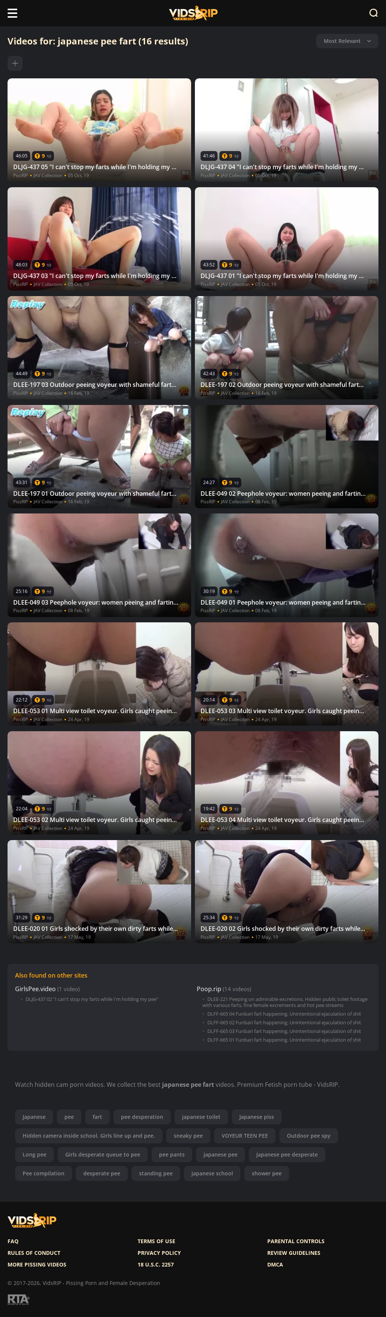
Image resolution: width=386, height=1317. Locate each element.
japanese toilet (201, 1116)
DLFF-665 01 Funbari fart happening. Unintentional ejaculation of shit (284, 1040)
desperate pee (101, 1173)
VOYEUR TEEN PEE (245, 1135)
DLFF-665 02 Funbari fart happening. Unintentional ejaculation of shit (284, 1022)
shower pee (267, 1173)
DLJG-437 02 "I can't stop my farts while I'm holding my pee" (92, 999)
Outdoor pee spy (309, 1135)
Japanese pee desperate (287, 1154)
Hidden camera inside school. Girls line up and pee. (89, 1135)
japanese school (212, 1173)
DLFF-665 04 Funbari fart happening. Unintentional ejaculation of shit (284, 1014)
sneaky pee (188, 1135)
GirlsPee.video (35, 989)
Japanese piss (256, 1116)
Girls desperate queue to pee (102, 1154)
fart (97, 1116)
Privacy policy (159, 1253)
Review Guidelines (293, 1253)
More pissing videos (37, 1264)
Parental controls (296, 1241)
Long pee (34, 1154)
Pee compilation (43, 1173)
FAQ (13, 1241)
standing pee (156, 1173)
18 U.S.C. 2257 (156, 1264)
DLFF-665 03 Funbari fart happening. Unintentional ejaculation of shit (284, 1031)
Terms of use (156, 1241)
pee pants (172, 1154)
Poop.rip (209, 989)
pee (69, 1116)
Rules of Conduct (34, 1253)
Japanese (34, 1116)
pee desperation (142, 1116)
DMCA (275, 1264)
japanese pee (220, 1154)
